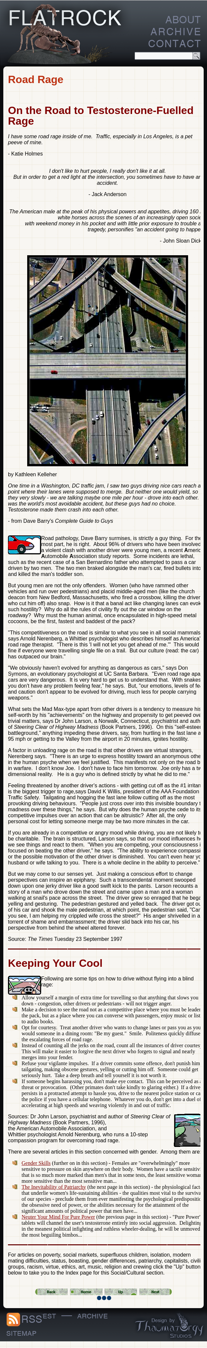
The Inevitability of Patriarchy (54, 1187)
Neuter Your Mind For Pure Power (58, 1217)
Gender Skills (36, 1163)
